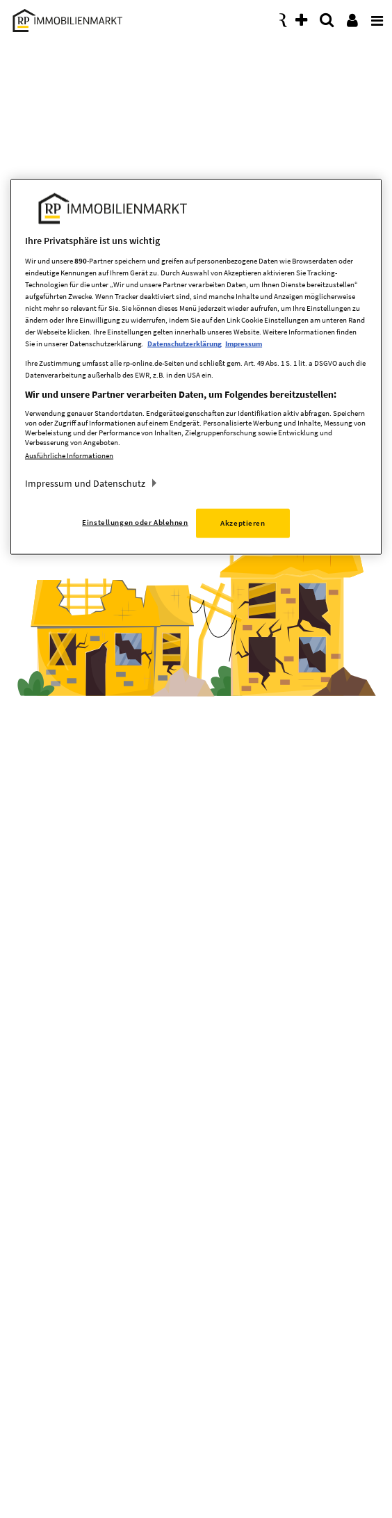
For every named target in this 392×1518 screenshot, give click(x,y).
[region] (196, 367)
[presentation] (374, 16)
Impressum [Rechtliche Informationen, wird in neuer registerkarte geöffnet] (243, 343)
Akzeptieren (242, 523)
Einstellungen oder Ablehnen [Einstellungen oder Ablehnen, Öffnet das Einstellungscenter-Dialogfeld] (135, 522)
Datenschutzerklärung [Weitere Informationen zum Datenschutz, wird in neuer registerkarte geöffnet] (184, 343)
